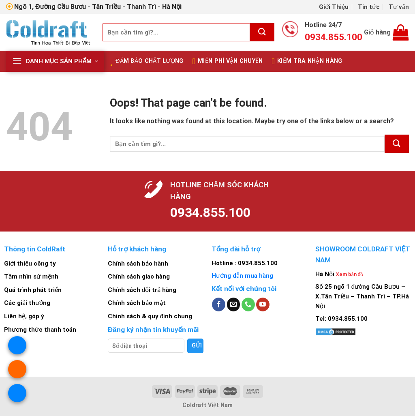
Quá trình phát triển (33, 290)
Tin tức (369, 7)
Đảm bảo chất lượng (147, 61)
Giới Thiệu (334, 7)
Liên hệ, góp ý (24, 316)
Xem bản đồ (350, 274)
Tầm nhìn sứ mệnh (31, 276)
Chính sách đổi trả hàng (142, 290)
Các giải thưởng (27, 303)
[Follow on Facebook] (218, 304)
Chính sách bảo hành (138, 263)
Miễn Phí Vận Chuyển (228, 61)
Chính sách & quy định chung (150, 316)
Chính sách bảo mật (137, 303)
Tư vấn (399, 7)
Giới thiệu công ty (30, 263)
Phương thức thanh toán (40, 329)
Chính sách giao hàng (139, 276)
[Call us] (248, 304)
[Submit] (262, 32)
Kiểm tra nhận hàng (307, 61)
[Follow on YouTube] (263, 304)
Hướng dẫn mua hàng (242, 275)
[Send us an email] (233, 304)
